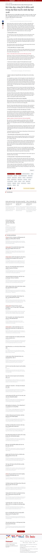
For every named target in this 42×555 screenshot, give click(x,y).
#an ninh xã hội (23, 183)
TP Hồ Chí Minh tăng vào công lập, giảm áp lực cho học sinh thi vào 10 (15, 337)
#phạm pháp (28, 181)
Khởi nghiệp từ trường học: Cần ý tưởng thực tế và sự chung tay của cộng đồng (15, 406)
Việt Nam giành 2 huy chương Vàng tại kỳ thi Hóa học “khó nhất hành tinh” (15, 317)
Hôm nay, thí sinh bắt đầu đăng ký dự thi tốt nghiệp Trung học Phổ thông (15, 267)
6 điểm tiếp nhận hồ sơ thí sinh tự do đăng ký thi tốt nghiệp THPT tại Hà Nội (15, 257)
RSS (30, 541)
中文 (29, 0)
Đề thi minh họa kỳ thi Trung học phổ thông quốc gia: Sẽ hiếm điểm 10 (10, 222)
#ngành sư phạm (18, 173)
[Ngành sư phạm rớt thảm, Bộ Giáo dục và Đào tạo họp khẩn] (18, 118)
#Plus (18, 185)
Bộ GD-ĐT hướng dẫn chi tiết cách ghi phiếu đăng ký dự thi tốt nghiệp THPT (15, 513)
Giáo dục (10, 3)
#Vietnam (14, 185)
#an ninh (24, 177)
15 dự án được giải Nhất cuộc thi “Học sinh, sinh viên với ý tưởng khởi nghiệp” (15, 396)
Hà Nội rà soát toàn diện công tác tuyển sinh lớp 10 (15, 366)
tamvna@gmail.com (23, 547)
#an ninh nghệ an (29, 177)
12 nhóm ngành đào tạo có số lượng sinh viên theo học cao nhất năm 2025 (15, 327)
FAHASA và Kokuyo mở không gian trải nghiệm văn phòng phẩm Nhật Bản (15, 238)
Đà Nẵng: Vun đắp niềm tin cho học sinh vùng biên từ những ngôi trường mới (15, 425)
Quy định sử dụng (27, 541)
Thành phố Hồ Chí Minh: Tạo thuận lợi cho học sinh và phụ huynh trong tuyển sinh (15, 493)
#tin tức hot (9, 177)
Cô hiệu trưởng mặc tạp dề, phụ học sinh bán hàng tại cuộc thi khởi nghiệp (15, 415)
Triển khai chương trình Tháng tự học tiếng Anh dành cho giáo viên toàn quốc (15, 484)
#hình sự (16, 181)
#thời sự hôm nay (13, 179)
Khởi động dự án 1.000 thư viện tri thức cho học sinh (15, 347)
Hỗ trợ (33, 541)
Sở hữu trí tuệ (22, 541)
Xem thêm (21, 531)
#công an (19, 181)
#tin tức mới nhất (10, 175)
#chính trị (29, 183)
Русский (31, 0)
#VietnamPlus (9, 185)
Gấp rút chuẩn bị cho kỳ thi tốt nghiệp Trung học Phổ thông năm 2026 (15, 474)
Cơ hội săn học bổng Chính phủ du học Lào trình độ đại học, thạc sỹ (14, 357)
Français (24, 0)
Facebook (3, 21)
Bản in (3, 26)
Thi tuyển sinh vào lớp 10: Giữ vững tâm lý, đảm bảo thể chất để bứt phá (15, 523)
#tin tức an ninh (14, 177)
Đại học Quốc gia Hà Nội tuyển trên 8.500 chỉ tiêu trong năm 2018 (10, 203)
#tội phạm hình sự (10, 181)
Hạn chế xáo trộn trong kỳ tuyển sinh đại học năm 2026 (15, 376)
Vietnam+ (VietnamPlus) (12, 0)
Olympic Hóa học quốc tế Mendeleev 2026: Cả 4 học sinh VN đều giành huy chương (15, 307)
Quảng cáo (30, 542)
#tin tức (32, 173)
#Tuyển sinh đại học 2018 (11, 173)
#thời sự (9, 179)
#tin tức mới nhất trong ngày (23, 175)
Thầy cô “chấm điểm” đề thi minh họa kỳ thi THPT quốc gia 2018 (31, 203)
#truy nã (29, 179)
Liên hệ (34, 542)
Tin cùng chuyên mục (11, 235)
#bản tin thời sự (20, 179)
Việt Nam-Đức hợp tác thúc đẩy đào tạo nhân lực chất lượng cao (15, 464)
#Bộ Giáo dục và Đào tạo (25, 173)
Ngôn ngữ (36, 541)
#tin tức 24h (15, 175)
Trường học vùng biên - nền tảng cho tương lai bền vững (15, 386)
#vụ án (24, 181)
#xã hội (18, 183)
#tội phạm (25, 179)
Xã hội (7, 3)
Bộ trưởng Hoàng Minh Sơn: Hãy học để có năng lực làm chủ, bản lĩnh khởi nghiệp (15, 435)
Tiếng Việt (18, 0)
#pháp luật (9, 183)
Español (27, 0)
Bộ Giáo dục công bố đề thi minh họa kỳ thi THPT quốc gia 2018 (21, 203)
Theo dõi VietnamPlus (27, 188)
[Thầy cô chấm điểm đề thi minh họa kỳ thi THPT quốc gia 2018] (19, 53)
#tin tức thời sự (30, 175)
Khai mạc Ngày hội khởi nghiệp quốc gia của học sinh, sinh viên (15, 445)
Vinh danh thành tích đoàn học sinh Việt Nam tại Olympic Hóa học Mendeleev (15, 277)
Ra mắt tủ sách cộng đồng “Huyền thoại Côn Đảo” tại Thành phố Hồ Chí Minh (15, 296)
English (21, 0)
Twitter (3, 23)
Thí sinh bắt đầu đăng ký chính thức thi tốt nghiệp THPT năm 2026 (15, 247)
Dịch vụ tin (26, 542)
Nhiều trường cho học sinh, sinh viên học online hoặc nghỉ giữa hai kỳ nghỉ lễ (15, 287)
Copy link (3, 28)
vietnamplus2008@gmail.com (26, 550)
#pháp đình (14, 183)
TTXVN (24, 542)
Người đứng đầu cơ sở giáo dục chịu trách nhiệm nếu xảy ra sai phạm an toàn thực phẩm (15, 503)
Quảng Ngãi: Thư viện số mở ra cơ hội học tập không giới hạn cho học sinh (15, 455)
